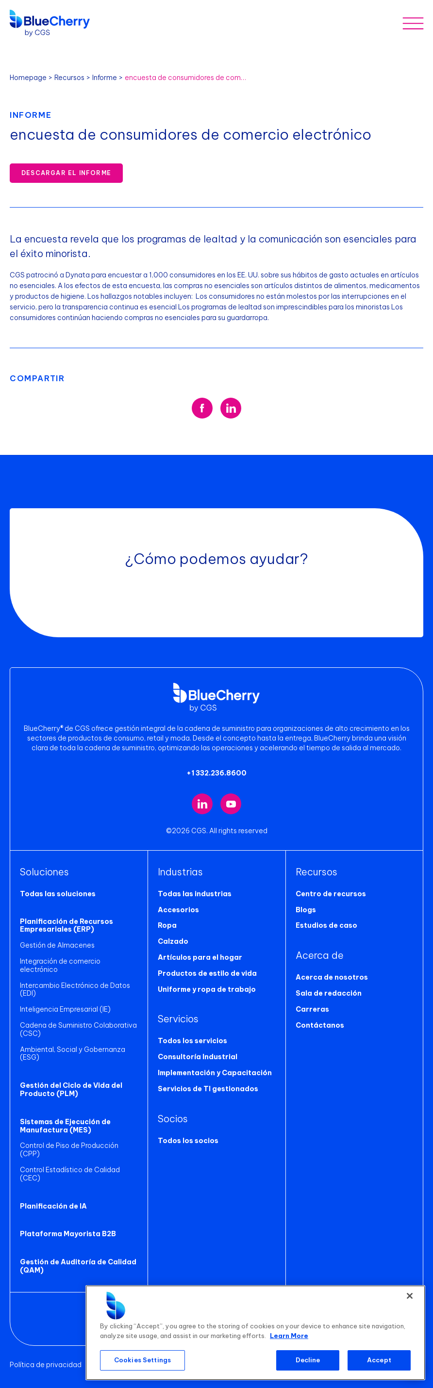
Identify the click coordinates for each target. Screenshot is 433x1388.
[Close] (409, 1296)
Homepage (28, 77)
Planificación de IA (53, 1206)
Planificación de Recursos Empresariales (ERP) (66, 925)
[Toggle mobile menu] (412, 23)
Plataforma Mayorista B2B (68, 1233)
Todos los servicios (192, 1040)
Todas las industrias (195, 893)
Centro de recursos (331, 893)
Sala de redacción (329, 993)
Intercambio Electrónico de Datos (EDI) (75, 989)
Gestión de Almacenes (57, 945)
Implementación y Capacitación (215, 1072)
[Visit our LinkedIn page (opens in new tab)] (202, 803)
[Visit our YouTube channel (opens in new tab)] (230, 803)
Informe (104, 77)
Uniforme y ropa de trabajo (207, 989)
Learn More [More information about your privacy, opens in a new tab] (289, 1336)
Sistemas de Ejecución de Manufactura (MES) (65, 1125)
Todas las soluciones (58, 893)
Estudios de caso (326, 925)
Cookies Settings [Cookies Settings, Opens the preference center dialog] (142, 1360)
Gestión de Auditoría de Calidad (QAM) (78, 1266)
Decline (308, 1360)
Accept (379, 1360)
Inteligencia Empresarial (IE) (65, 1009)
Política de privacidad (46, 1364)
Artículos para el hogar (200, 957)
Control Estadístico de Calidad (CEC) (70, 1173)
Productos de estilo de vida (207, 973)
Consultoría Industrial (197, 1056)
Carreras (312, 1009)
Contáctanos (320, 1025)
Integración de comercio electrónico (60, 965)
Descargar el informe (66, 173)
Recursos (69, 77)
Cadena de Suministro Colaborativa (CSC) (78, 1029)
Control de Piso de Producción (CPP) (69, 1149)
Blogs (306, 909)
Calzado (173, 941)
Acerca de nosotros (332, 977)
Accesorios (178, 909)
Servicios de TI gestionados (208, 1088)
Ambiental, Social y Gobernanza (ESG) (72, 1053)
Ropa (167, 925)
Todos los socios (188, 1140)
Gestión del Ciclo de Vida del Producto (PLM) (71, 1089)
